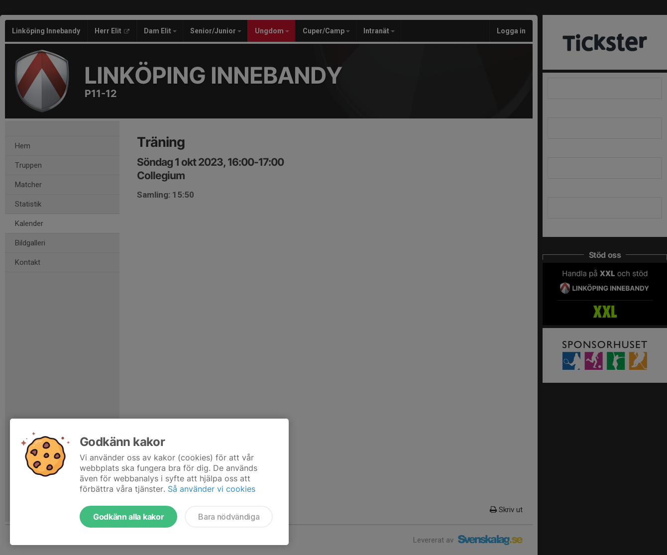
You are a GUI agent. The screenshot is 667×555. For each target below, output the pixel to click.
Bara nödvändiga (228, 517)
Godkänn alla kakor (128, 517)
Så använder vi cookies (211, 489)
